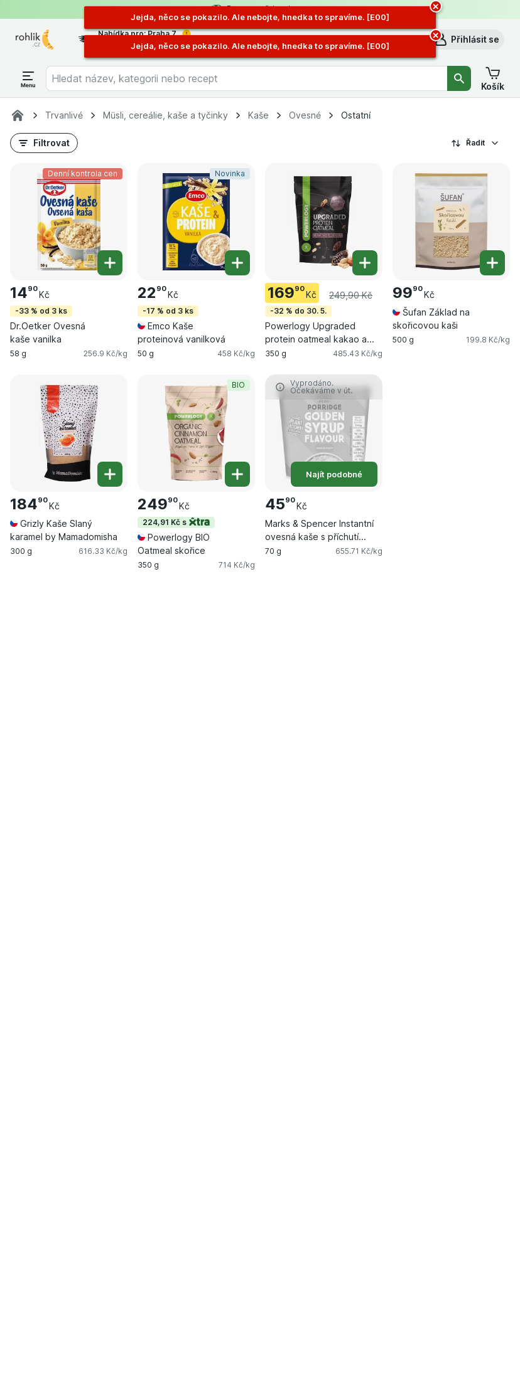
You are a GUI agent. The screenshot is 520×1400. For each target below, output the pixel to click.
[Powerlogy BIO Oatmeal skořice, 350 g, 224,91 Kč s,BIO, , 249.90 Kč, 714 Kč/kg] (196, 433)
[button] (466, 39)
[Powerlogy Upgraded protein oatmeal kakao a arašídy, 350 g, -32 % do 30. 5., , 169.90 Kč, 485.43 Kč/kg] (323, 221)
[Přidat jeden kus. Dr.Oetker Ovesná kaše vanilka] (109, 262)
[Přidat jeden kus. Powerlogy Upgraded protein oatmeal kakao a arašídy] (364, 262)
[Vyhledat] (459, 78)
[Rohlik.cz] (17, 115)
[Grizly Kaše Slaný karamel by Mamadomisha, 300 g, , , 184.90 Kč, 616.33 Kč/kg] (68, 433)
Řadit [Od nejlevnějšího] (475, 143)
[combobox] (247, 78)
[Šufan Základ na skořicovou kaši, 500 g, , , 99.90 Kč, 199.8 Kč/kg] (451, 221)
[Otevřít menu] (28, 78)
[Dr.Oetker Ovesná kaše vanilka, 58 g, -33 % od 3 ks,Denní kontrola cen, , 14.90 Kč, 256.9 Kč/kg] (68, 221)
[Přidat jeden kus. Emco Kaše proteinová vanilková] (237, 262)
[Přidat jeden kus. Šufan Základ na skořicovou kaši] (492, 262)
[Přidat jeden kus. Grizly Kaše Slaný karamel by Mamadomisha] (109, 474)
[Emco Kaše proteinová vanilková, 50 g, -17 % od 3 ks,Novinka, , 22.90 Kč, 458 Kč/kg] (196, 221)
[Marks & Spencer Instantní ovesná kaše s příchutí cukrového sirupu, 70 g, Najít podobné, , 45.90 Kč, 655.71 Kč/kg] (323, 433)
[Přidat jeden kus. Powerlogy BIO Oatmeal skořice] (237, 474)
